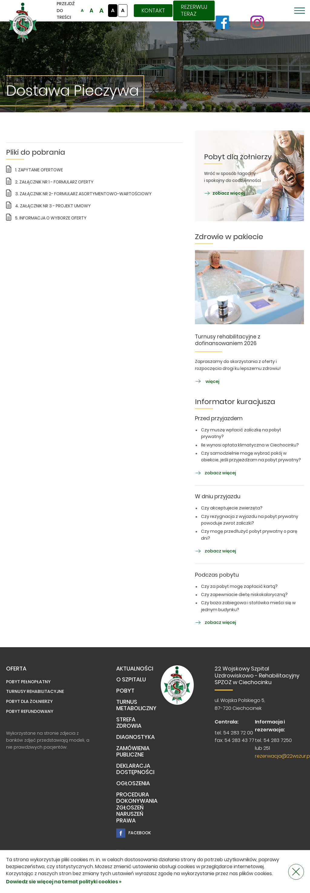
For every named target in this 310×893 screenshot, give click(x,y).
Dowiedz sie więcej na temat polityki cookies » (63, 881)
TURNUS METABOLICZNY (136, 705)
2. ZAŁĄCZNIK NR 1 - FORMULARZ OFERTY (54, 182)
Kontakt (153, 10)
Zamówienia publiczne (133, 752)
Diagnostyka (135, 737)
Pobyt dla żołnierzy (29, 701)
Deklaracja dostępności (135, 769)
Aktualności (134, 668)
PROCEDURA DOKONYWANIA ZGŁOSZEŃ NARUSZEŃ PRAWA (136, 807)
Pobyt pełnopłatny (28, 682)
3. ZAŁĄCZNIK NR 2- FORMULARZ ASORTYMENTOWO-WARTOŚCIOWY (83, 194)
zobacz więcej (224, 193)
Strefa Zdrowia (128, 723)
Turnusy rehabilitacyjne (35, 691)
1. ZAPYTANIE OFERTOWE (39, 170)
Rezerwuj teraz (194, 10)
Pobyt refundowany (29, 711)
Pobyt (125, 690)
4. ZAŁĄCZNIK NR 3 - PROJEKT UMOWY (53, 206)
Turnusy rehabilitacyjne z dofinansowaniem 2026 (227, 340)
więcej (207, 381)
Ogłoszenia (133, 783)
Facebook (133, 833)
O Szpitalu (131, 679)
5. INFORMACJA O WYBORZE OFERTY (51, 218)
